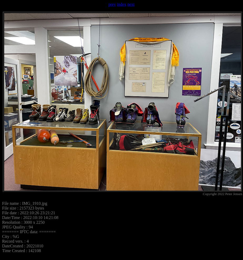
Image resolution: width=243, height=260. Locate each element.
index (121, 4)
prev (112, 4)
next (131, 4)
